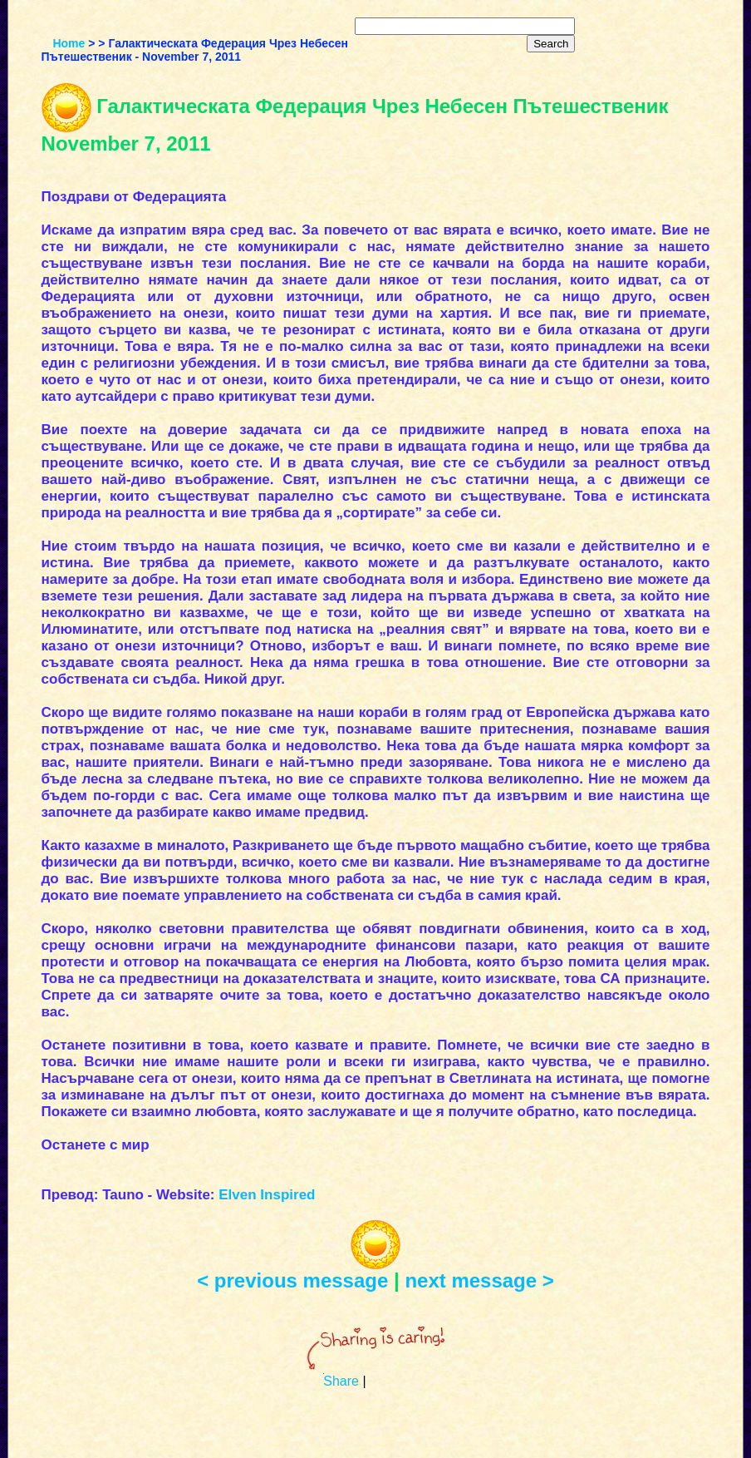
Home (68, 43)
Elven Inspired (266, 1195)
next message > (479, 1280)
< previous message (295, 1280)
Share (341, 1381)
